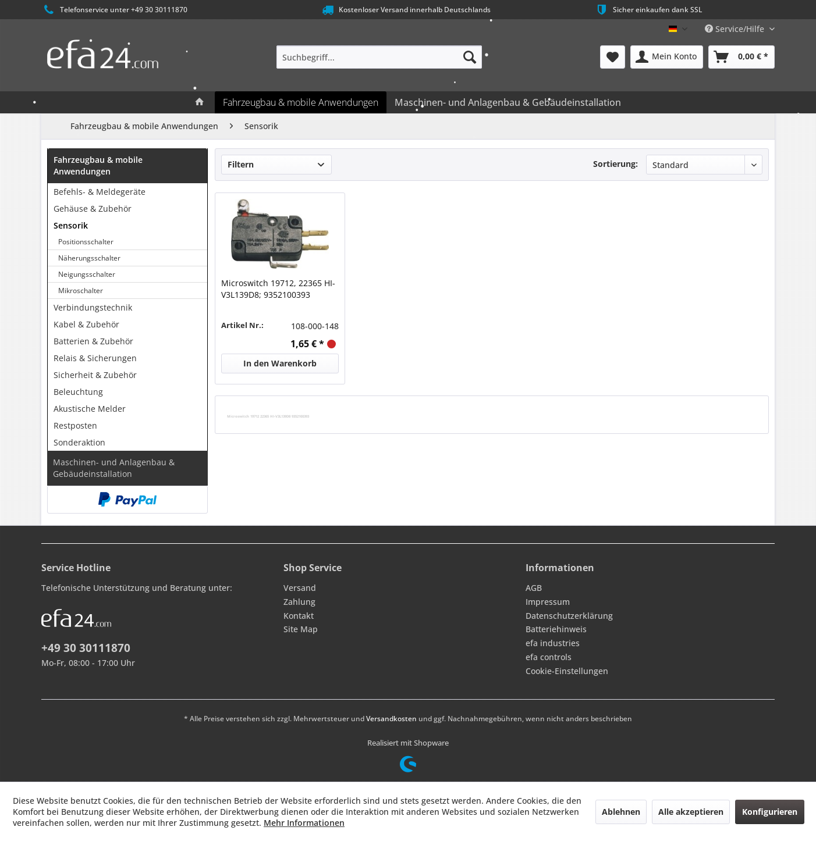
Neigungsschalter (86, 274)
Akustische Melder (90, 408)
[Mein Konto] (666, 57)
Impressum (548, 601)
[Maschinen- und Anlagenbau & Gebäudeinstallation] (507, 102)
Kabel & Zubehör (86, 324)
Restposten (75, 425)
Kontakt (298, 615)
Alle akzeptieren (690, 811)
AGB (534, 587)
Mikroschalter (80, 290)
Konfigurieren (769, 811)
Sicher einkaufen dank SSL (648, 10)
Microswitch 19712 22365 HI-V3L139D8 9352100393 (268, 416)
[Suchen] (469, 57)
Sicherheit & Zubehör (95, 374)
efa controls (549, 656)
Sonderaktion (79, 442)
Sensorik (71, 225)
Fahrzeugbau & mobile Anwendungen (98, 165)
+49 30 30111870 (85, 647)
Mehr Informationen (304, 822)
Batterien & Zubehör (93, 341)
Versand (299, 587)
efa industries (553, 642)
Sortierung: (615, 163)
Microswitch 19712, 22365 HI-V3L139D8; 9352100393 (278, 288)
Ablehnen (621, 811)
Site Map (300, 629)
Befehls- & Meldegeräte (100, 191)
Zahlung (299, 601)
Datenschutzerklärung (569, 615)
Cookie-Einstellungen (567, 670)
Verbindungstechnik (93, 307)
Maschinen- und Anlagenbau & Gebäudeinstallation (114, 468)
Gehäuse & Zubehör (93, 208)
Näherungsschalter (89, 258)
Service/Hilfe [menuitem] (736, 28)
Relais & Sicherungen (95, 358)
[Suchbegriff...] (379, 57)
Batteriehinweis (556, 629)
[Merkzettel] (612, 57)
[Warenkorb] (741, 57)
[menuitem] (379, 57)
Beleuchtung (78, 391)
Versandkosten (391, 719)
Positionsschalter (85, 242)
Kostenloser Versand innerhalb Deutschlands (405, 10)
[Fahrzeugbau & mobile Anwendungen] (300, 102)
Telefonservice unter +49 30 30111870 (114, 10)
